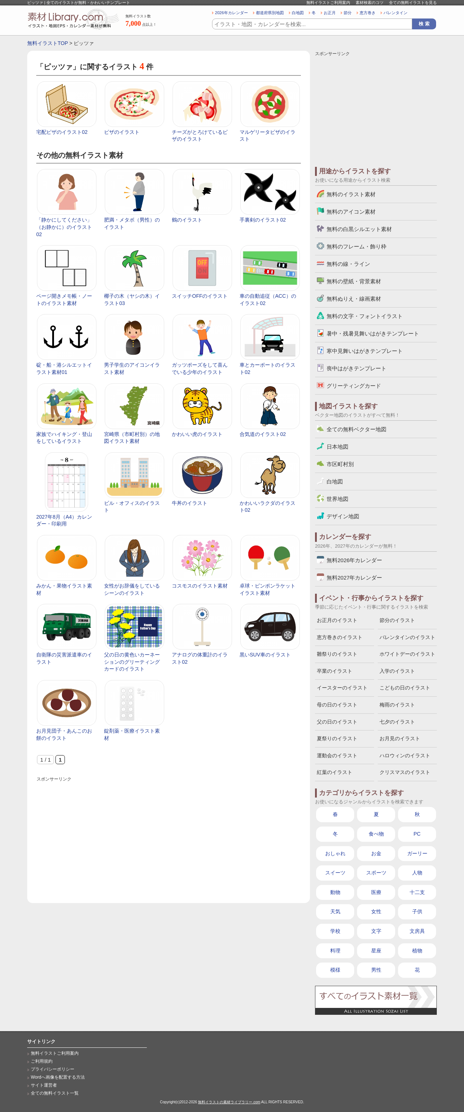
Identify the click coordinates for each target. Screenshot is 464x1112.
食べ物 (376, 834)
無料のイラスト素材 (351, 194)
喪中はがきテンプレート (356, 368)
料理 (335, 951)
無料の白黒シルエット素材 (359, 229)
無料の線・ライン (348, 264)
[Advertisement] (169, 834)
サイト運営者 (44, 1085)
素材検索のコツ (370, 2)
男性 (376, 970)
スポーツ (376, 873)
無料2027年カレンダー (354, 577)
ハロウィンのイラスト (405, 755)
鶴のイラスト (187, 220)
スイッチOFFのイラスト (200, 296)
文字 (376, 931)
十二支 (417, 892)
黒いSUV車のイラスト (265, 655)
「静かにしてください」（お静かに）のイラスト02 (64, 227)
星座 (376, 951)
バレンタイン (395, 13)
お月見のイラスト (400, 738)
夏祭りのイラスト (337, 738)
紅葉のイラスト (334, 772)
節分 (348, 13)
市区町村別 (340, 464)
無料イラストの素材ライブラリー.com (229, 1102)
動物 (335, 892)
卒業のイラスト (334, 671)
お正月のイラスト (337, 620)
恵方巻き (368, 13)
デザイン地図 (343, 516)
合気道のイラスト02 (263, 434)
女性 (376, 911)
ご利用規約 (42, 1061)
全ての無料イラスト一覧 (55, 1093)
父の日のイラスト (337, 722)
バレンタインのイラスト (407, 637)
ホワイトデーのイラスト (407, 654)
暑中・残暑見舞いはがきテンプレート (373, 333)
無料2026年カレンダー (354, 560)
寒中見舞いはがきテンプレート (365, 351)
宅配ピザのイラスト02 (62, 132)
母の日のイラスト (337, 705)
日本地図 (337, 447)
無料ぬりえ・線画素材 (354, 299)
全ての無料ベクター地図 (356, 429)
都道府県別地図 (270, 13)
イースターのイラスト (342, 688)
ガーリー (417, 853)
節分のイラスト (397, 620)
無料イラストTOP (47, 43)
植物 (417, 951)
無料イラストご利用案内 (328, 2)
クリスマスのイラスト (405, 772)
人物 (417, 873)
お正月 (330, 13)
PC (417, 834)
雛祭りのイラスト (337, 654)
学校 (335, 931)
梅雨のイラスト (397, 705)
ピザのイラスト (122, 132)
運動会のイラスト (337, 755)
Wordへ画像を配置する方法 (58, 1077)
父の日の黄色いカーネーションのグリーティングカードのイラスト (132, 662)
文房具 (417, 931)
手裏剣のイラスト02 (263, 220)
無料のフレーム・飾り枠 (356, 246)
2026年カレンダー (231, 13)
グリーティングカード (354, 386)
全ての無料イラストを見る (413, 2)
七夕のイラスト (397, 722)
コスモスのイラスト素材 (200, 586)
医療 (376, 892)
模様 (335, 970)
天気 (335, 911)
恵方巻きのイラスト (339, 637)
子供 (417, 911)
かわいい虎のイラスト (197, 434)
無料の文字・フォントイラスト (365, 316)
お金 (376, 853)
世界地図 (337, 499)
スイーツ (335, 873)
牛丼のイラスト (189, 503)
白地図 (298, 13)
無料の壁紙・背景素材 (354, 281)
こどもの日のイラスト (405, 688)
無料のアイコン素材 (351, 212)
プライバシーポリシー (52, 1069)
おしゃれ (335, 853)
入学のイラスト (397, 671)
